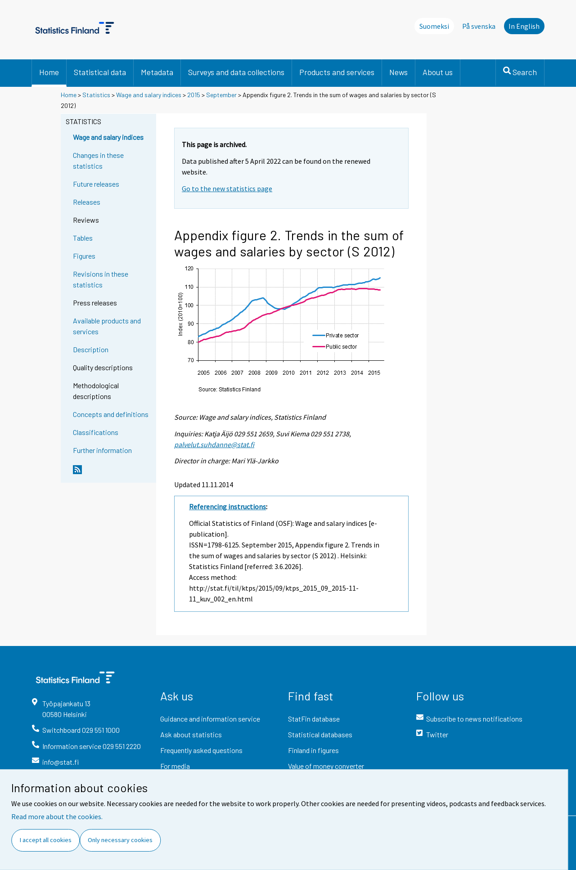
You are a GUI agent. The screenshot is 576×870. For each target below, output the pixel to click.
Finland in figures (313, 750)
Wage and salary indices (148, 95)
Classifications (95, 432)
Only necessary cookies (120, 840)
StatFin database (314, 718)
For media (175, 766)
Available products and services (107, 326)
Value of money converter (326, 766)
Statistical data (100, 72)
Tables (83, 237)
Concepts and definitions (110, 414)
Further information (102, 450)
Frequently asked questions (201, 750)
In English (524, 26)
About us (438, 72)
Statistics (96, 95)
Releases (86, 201)
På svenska (478, 26)
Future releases (96, 183)
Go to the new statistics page (227, 188)
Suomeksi (434, 26)
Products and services (336, 72)
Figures (84, 255)
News (398, 72)
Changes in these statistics (98, 160)
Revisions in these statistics (100, 279)
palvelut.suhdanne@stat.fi (214, 444)
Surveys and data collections (236, 72)
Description (90, 349)
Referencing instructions (227, 506)
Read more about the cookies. (57, 816)
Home (49, 72)
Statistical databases (320, 734)
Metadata (157, 72)
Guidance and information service (210, 718)
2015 (193, 95)
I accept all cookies (46, 840)
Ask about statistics (191, 734)
